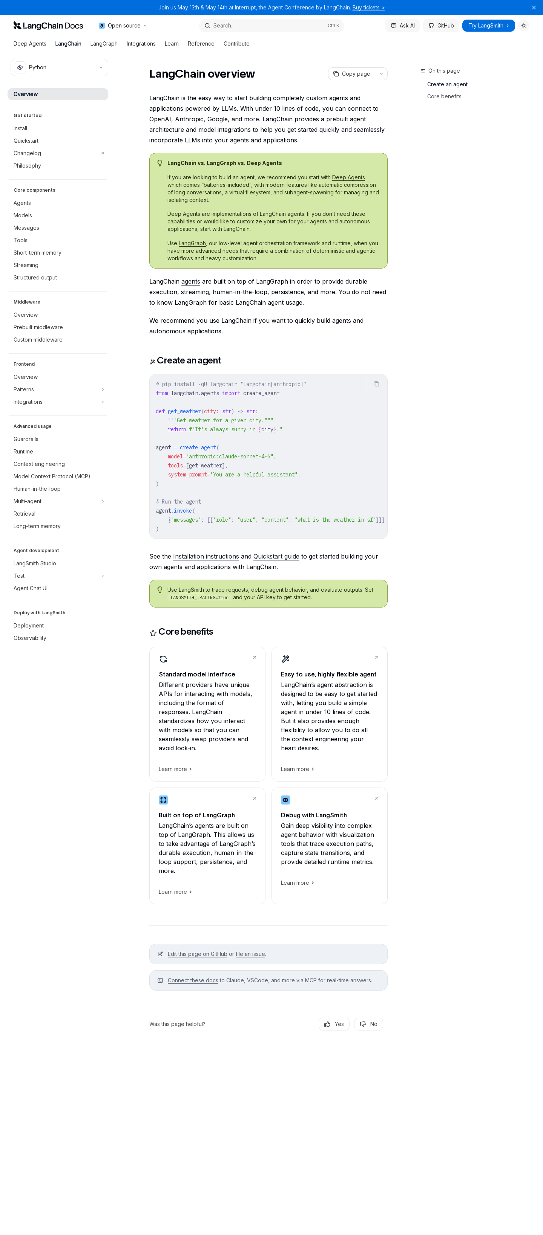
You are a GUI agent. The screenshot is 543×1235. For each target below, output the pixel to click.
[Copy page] (351, 73)
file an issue (250, 954)
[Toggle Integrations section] (58, 402)
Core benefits (444, 96)
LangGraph (104, 45)
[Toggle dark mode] (523, 25)
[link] (207, 714)
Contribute (237, 45)
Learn (172, 45)
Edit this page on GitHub (197, 954)
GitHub (441, 25)
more (251, 119)
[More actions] (381, 73)
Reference (201, 45)
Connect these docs (193, 980)
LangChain (68, 45)
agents (295, 214)
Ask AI (403, 25)
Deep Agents (30, 45)
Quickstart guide (276, 556)
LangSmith (191, 589)
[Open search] (271, 25)
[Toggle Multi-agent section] (58, 501)
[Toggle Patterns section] (58, 389)
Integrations (141, 45)
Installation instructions (206, 556)
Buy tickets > (369, 7)
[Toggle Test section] (58, 576)
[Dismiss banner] (534, 8)
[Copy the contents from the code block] (376, 384)
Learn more (175, 769)
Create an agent (447, 84)
